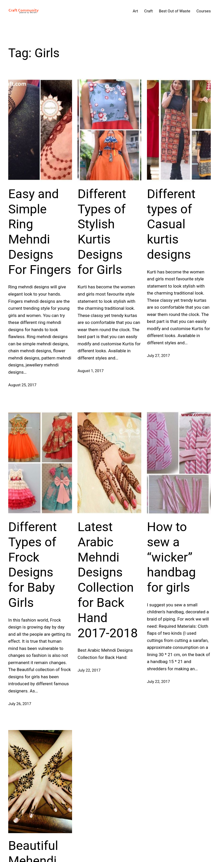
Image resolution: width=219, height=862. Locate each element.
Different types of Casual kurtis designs (171, 224)
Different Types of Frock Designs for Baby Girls (32, 565)
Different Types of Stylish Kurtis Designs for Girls (101, 232)
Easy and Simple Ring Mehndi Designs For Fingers (39, 232)
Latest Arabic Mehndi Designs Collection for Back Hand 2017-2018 (107, 580)
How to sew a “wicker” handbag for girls (171, 557)
